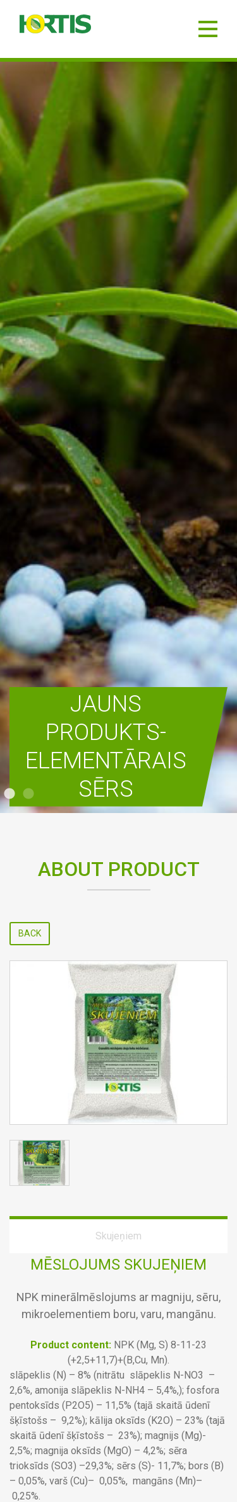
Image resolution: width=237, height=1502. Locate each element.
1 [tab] (9, 794)
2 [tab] (28, 794)
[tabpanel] (118, 437)
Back (29, 933)
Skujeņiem (118, 1236)
